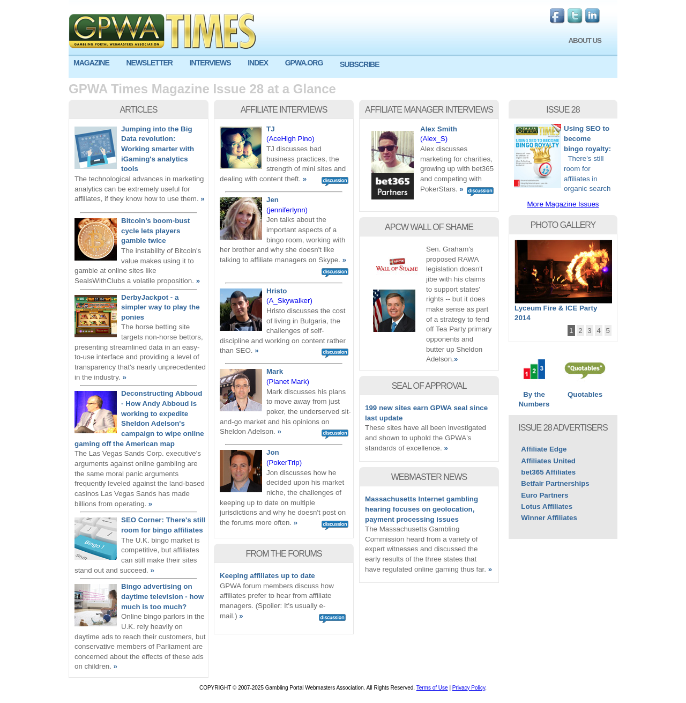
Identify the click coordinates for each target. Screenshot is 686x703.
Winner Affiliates (549, 518)
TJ (270, 129)
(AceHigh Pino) (290, 139)
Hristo (276, 291)
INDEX (258, 62)
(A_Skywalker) (289, 301)
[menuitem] (95, 63)
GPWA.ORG (304, 62)
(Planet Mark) (287, 382)
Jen (272, 200)
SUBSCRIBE (359, 64)
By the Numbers (534, 396)
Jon (272, 452)
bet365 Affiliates (548, 472)
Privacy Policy (469, 688)
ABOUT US (584, 40)
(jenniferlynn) (287, 210)
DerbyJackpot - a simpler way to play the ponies (160, 307)
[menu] (343, 67)
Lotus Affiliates (546, 506)
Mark (274, 371)
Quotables (585, 390)
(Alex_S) (434, 139)
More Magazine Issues (563, 204)
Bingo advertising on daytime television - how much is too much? (162, 596)
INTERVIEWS (210, 62)
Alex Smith (438, 129)
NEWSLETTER (149, 62)
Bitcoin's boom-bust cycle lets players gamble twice (155, 231)
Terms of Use (432, 688)
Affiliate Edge (543, 449)
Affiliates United (548, 461)
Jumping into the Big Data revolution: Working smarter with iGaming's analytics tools (157, 149)
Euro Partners (544, 495)
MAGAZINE (91, 62)
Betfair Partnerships (555, 483)
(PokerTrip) (284, 462)
